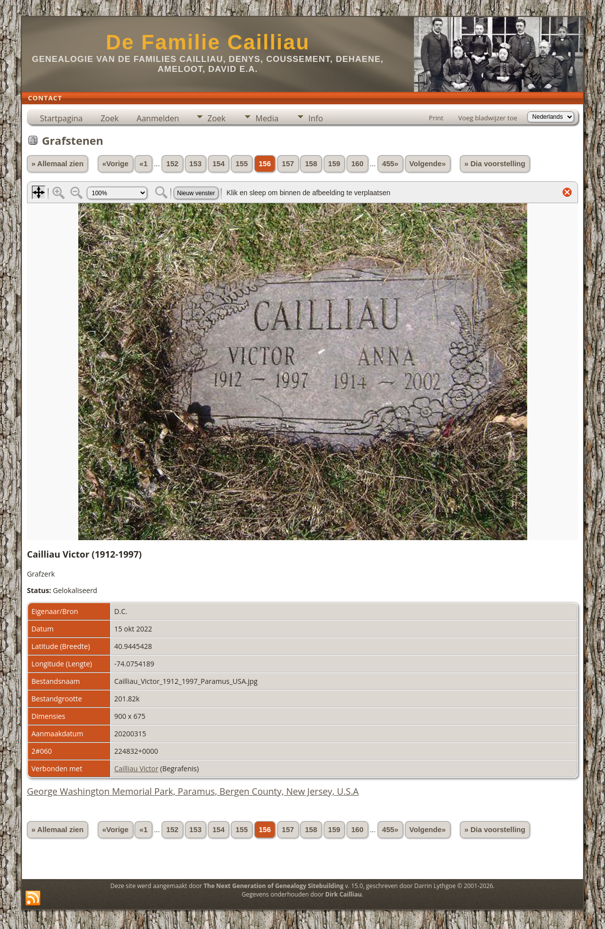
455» (390, 164)
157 (288, 164)
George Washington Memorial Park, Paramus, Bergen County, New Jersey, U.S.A (193, 791)
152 (172, 164)
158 (311, 164)
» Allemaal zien (57, 164)
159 (334, 164)
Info (315, 118)
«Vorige (115, 164)
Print (436, 117)
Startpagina (61, 118)
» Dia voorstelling (494, 164)
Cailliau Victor (136, 768)
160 (357, 164)
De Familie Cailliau (208, 42)
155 (241, 164)
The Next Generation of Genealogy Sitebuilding (273, 886)
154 (218, 164)
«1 (143, 164)
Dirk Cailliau (343, 894)
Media (266, 118)
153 (196, 164)
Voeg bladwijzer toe (487, 117)
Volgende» (427, 164)
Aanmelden (158, 118)
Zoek (110, 118)
